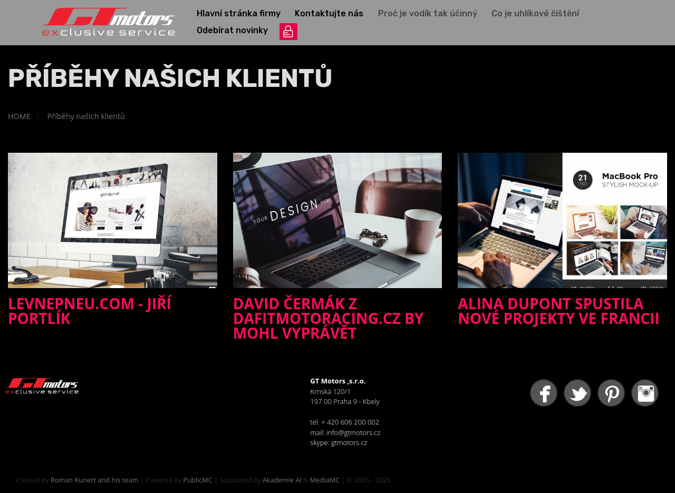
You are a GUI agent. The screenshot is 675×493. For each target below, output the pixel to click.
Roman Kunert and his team (95, 480)
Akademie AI (282, 480)
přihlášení (288, 31)
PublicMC (198, 480)
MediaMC (325, 480)
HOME (19, 116)
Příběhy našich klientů (86, 116)
